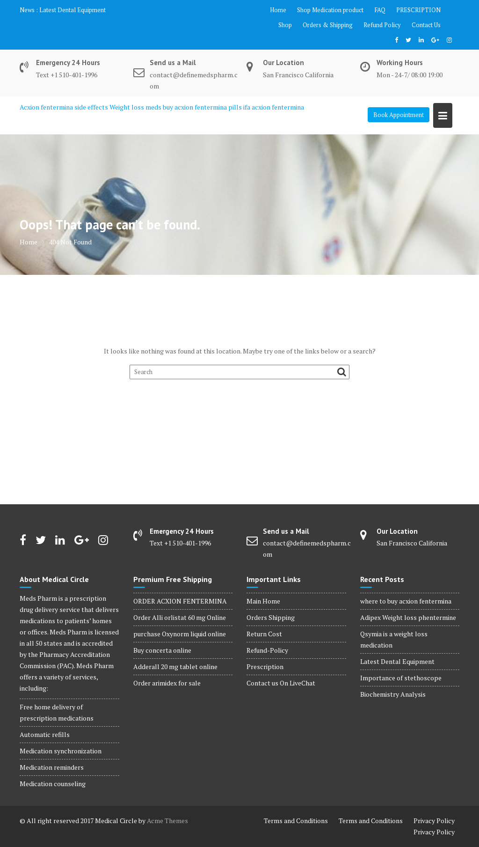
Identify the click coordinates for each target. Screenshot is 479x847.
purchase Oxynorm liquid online (179, 633)
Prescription (265, 666)
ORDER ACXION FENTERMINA (180, 601)
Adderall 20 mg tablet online (175, 666)
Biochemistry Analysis (393, 694)
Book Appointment (398, 114)
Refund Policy (382, 25)
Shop (285, 25)
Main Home (263, 601)
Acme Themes (167, 820)
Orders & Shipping (328, 25)
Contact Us (426, 25)
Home (278, 10)
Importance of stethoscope (401, 677)
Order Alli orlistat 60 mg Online (179, 617)
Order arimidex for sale (167, 682)
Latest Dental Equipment (72, 10)
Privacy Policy (434, 820)
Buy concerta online (162, 650)
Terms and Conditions (296, 820)
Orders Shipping (271, 617)
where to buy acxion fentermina (405, 601)
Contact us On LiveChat (281, 682)
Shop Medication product (330, 10)
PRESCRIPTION (418, 10)
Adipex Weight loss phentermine (408, 617)
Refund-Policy (267, 650)
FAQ (379, 10)
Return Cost (264, 633)
